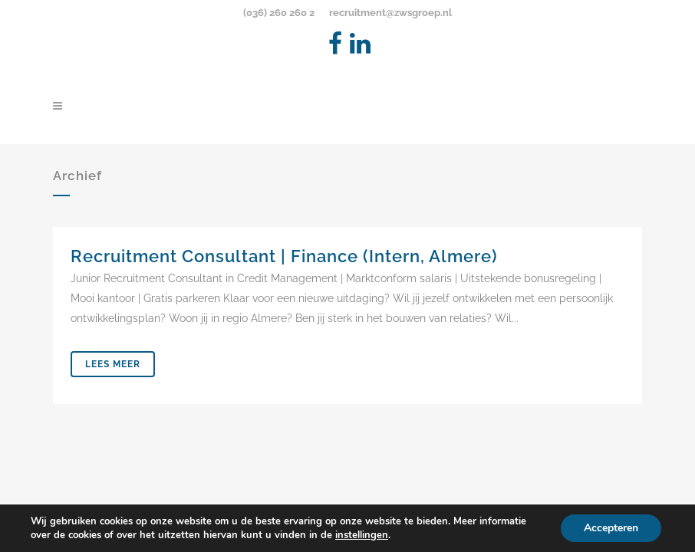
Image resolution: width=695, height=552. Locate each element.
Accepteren (611, 528)
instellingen (361, 535)
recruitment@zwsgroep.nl (390, 12)
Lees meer (112, 364)
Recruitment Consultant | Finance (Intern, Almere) (284, 256)
